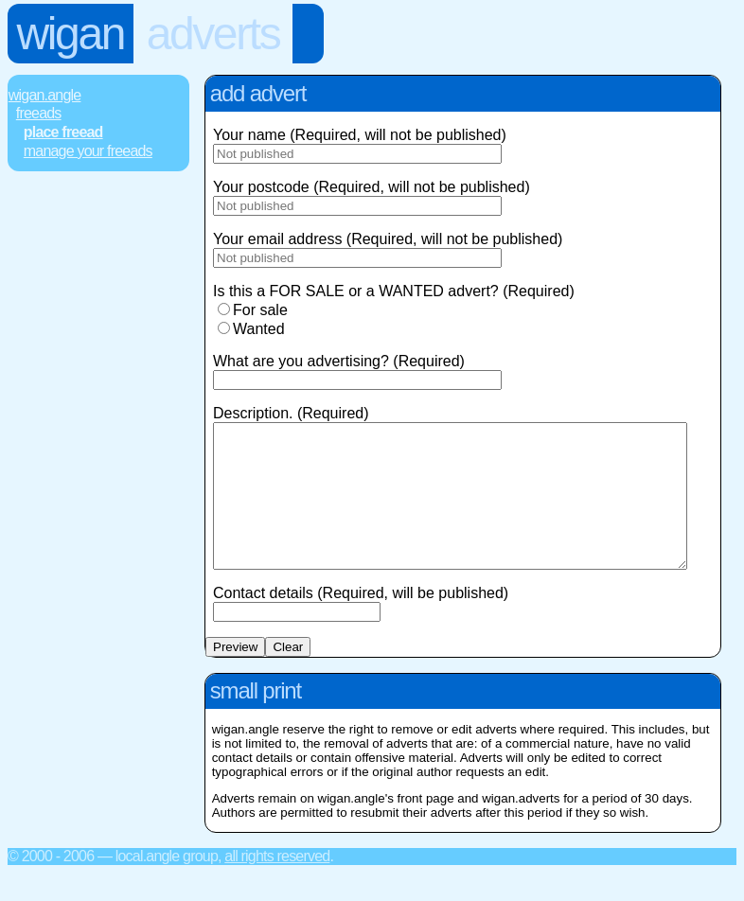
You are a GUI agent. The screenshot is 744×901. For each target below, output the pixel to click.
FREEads (39, 113)
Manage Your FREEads (88, 151)
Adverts (213, 34)
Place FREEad (63, 132)
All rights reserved (276, 884)
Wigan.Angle (45, 95)
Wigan (70, 34)
